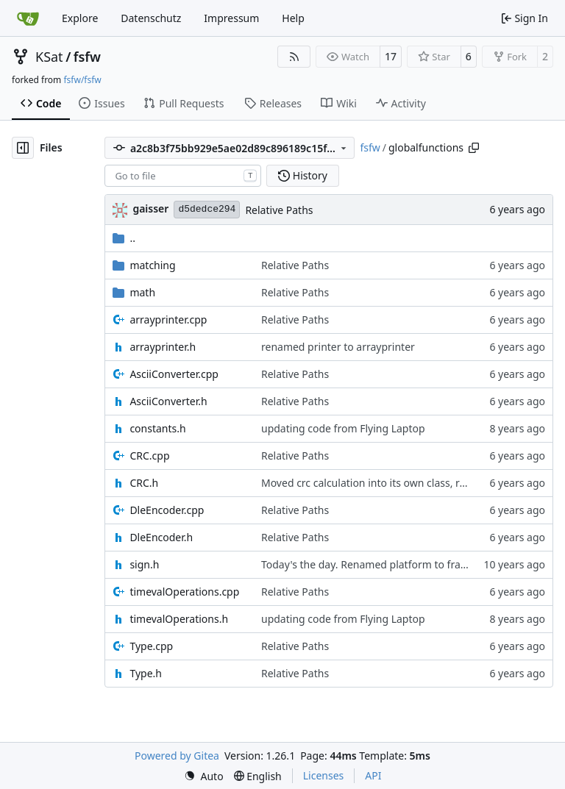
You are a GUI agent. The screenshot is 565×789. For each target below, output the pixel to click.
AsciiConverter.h (168, 401)
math (142, 292)
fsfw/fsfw (82, 80)
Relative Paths (279, 210)
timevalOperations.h (178, 619)
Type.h (145, 673)
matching (152, 265)
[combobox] (182, 176)
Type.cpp (151, 646)
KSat (49, 56)
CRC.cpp (149, 456)
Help (293, 18)
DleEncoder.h (161, 537)
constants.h (157, 428)
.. (124, 238)
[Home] (28, 18)
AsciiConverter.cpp (173, 374)
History (302, 175)
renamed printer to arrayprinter (338, 347)
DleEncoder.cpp (166, 510)
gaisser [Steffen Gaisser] (150, 208)
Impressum (231, 18)
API (373, 775)
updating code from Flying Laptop (343, 428)
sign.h (144, 564)
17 (391, 56)
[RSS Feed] (294, 57)
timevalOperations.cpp (184, 592)
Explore (80, 18)
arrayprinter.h (162, 347)
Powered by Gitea (177, 756)
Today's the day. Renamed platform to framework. (381, 564)
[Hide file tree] (23, 148)
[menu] (204, 776)
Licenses (323, 775)
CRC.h (143, 483)
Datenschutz (151, 18)
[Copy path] (474, 148)
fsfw (87, 56)
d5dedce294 (206, 209)
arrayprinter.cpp (168, 319)
